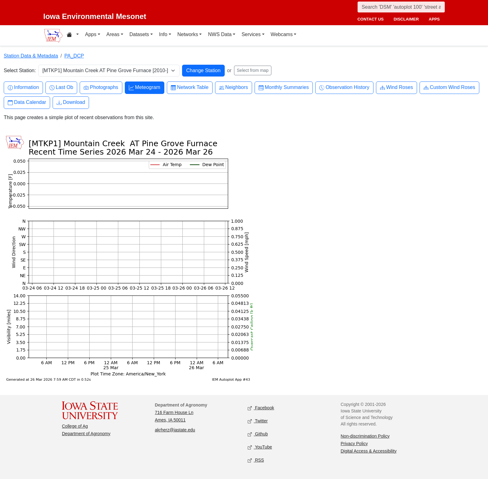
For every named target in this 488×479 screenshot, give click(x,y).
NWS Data (220, 34)
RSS (256, 460)
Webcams (282, 34)
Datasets (139, 34)
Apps (90, 34)
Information (23, 87)
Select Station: (20, 70)
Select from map (253, 70)
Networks (187, 34)
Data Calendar (27, 102)
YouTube (260, 447)
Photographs (101, 87)
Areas (113, 34)
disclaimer (406, 19)
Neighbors (233, 87)
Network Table (190, 87)
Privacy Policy (354, 443)
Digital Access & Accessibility (369, 451)
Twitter (258, 421)
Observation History (344, 87)
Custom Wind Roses (449, 87)
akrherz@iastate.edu (175, 429)
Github (258, 434)
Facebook (261, 408)
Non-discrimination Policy (365, 436)
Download (71, 102)
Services (251, 34)
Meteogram (144, 87)
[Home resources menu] (72, 35)
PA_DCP (74, 55)
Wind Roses (396, 87)
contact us (370, 19)
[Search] (401, 7)
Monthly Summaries (284, 87)
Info (163, 34)
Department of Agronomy (86, 433)
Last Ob (61, 87)
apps (434, 19)
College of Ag (75, 426)
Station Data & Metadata (31, 55)
